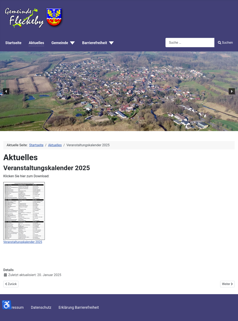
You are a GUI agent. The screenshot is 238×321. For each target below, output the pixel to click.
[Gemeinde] (71, 43)
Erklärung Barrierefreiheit (79, 307)
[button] (6, 91)
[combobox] (190, 42)
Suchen (225, 43)
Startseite (13, 43)
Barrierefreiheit (94, 43)
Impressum (14, 307)
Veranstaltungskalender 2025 (22, 242)
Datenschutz (41, 307)
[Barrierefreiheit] (110, 43)
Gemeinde (59, 43)
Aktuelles (36, 43)
